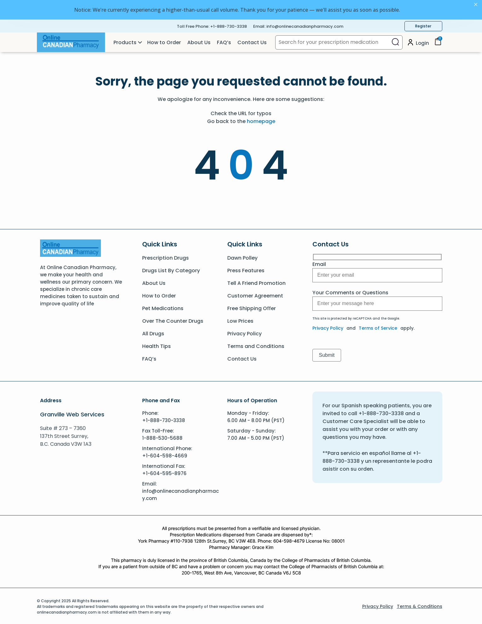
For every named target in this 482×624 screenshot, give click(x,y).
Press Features (245, 269)
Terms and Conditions (255, 345)
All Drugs (153, 332)
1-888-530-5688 (162, 436)
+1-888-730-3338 (228, 25)
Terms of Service (378, 327)
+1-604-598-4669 (164, 454)
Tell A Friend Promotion (256, 282)
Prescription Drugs (165, 256)
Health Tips (156, 345)
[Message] (377, 274)
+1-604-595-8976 (164, 472)
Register (423, 24)
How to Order (164, 41)
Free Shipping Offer (251, 307)
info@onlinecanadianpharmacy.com (304, 25)
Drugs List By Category (171, 269)
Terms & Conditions (419, 605)
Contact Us (252, 41)
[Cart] (437, 42)
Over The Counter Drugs (172, 319)
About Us (199, 41)
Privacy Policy (244, 332)
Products (124, 41)
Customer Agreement (255, 294)
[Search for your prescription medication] (332, 41)
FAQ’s (224, 41)
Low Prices (240, 319)
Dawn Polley (242, 256)
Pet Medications (162, 307)
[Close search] (395, 41)
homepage (261, 120)
